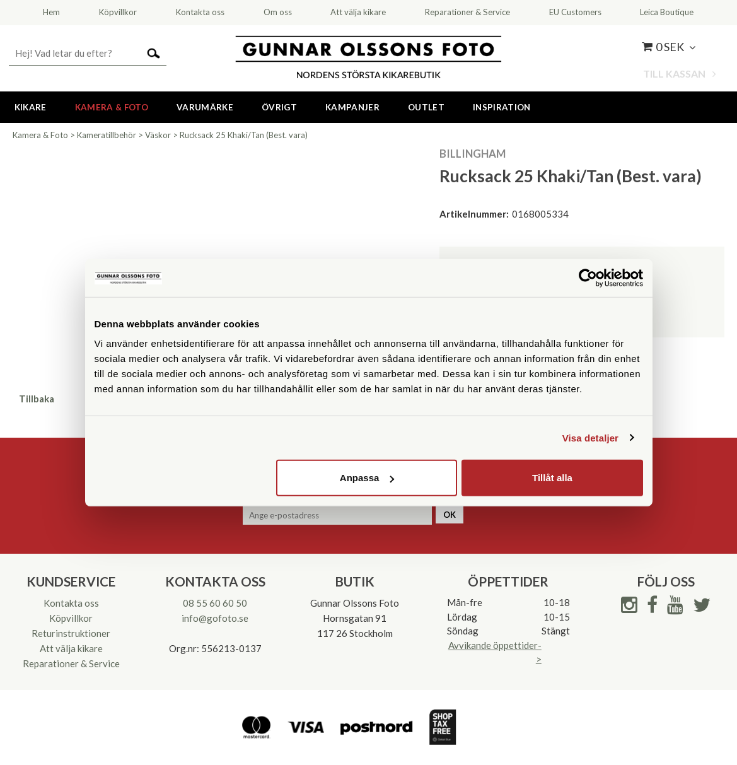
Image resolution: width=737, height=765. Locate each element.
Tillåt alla (552, 477)
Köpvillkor (71, 618)
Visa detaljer (590, 437)
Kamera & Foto (111, 107)
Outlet (426, 107)
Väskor (158, 135)
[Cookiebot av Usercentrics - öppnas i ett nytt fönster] (588, 277)
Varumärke (205, 107)
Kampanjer (352, 107)
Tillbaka (36, 398)
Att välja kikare (71, 648)
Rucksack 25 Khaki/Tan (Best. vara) (244, 135)
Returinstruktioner (71, 633)
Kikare (31, 107)
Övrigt (279, 107)
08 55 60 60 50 (215, 603)
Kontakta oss (71, 603)
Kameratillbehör (106, 135)
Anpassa (367, 477)
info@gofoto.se (215, 618)
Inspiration (502, 107)
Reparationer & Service (71, 663)
